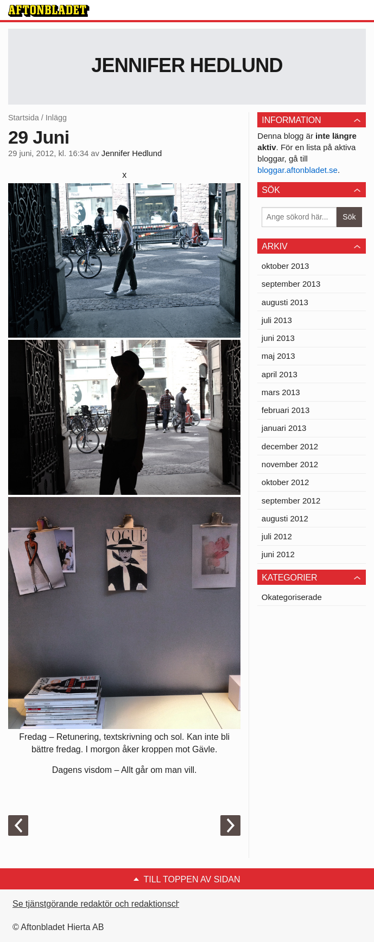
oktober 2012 (285, 482)
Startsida (23, 117)
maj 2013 (278, 355)
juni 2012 (278, 554)
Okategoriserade (292, 597)
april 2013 (279, 374)
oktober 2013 (285, 265)
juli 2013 (277, 320)
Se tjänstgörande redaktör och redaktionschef (100, 903)
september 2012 (291, 500)
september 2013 (291, 283)
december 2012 (290, 446)
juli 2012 (277, 536)
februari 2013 (285, 410)
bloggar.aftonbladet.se (297, 170)
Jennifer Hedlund (187, 65)
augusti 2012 (285, 518)
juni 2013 (278, 338)
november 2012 (290, 464)
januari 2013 (284, 428)
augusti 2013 (285, 302)
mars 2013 (281, 392)
